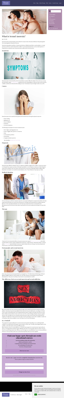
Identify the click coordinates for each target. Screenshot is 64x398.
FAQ (47, 3)
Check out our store (24, 350)
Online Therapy (42, 3)
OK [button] (35, 394)
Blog (37, 3)
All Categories (52, 16)
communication (52, 19)
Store (34, 3)
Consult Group (55, 3)
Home (26, 394)
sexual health (52, 23)
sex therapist (7, 244)
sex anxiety (51, 20)
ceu (50, 17)
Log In (60, 3)
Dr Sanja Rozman (14, 82)
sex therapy (51, 22)
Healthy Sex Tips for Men (15, 140)
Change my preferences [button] (41, 394)
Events (50, 3)
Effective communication (35, 241)
